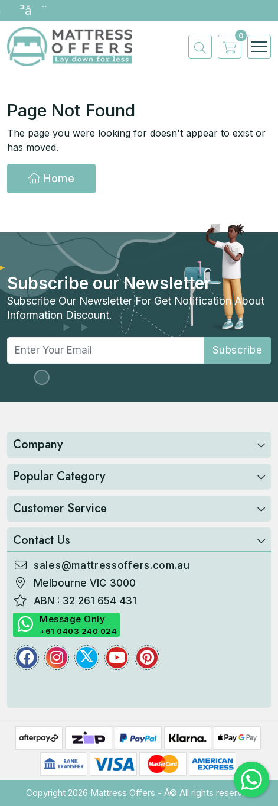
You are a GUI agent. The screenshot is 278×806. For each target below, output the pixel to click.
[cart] (226, 47)
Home (51, 178)
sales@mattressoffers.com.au (112, 565)
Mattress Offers (122, 792)
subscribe (237, 350)
